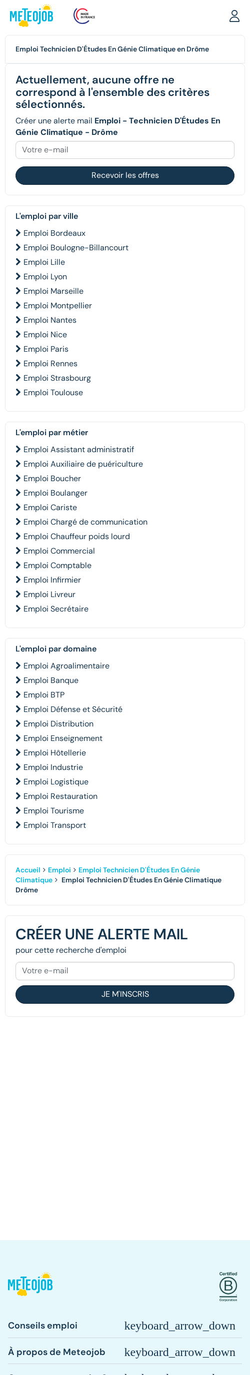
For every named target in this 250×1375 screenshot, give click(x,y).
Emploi (59, 869)
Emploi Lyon (45, 276)
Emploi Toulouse (53, 392)
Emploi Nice (45, 334)
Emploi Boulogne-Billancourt (76, 247)
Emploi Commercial (59, 551)
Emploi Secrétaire (56, 609)
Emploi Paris (46, 349)
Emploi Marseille (54, 291)
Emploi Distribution (59, 723)
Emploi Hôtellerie (55, 752)
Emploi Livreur (50, 594)
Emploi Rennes (51, 363)
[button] (234, 15)
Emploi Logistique (56, 781)
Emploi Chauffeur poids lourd (77, 536)
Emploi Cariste (50, 507)
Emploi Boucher (52, 478)
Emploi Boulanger (56, 493)
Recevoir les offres (125, 175)
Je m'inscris (125, 994)
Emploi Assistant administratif (79, 449)
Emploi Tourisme (54, 810)
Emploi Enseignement (63, 738)
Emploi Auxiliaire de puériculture (83, 464)
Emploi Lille (44, 262)
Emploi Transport (55, 825)
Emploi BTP (44, 694)
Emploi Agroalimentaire (67, 666)
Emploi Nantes (50, 320)
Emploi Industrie (53, 767)
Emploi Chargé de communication (86, 522)
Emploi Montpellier (58, 305)
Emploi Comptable (58, 565)
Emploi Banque (51, 680)
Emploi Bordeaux (55, 233)
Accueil (28, 869)
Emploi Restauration (61, 796)
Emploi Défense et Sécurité (73, 709)
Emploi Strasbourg (57, 378)
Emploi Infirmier (52, 580)
